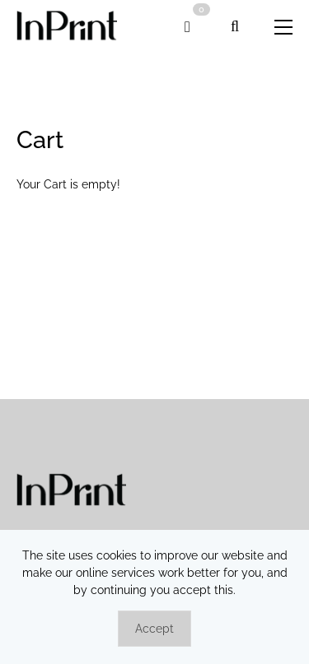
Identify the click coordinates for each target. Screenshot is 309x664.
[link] (66, 27)
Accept (154, 628)
